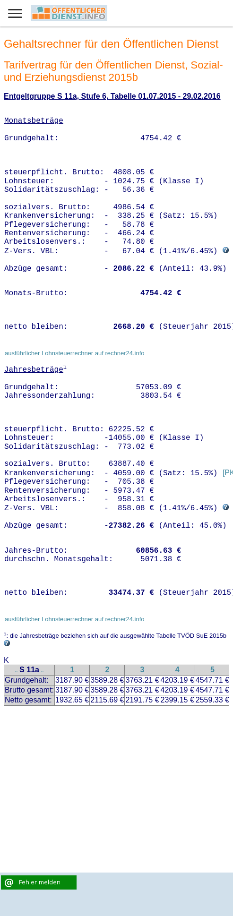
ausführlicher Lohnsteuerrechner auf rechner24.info (75, 353)
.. (16, 670)
